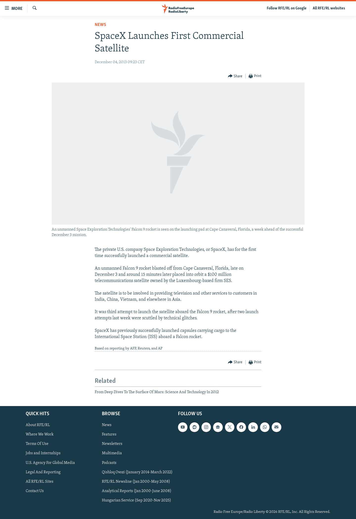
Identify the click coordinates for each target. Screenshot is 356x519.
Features (109, 435)
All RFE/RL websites (329, 8)
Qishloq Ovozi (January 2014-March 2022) (137, 472)
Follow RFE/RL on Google (287, 8)
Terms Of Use (37, 444)
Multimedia (112, 453)
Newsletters (112, 444)
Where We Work (40, 435)
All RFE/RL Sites (39, 482)
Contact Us (35, 491)
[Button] (235, 76)
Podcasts (109, 463)
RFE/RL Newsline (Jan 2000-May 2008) (136, 482)
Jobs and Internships (43, 453)
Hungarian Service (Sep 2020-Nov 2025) (136, 500)
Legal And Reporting (43, 472)
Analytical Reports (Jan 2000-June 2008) (136, 491)
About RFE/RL (38, 425)
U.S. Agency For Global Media (50, 463)
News (100, 24)
